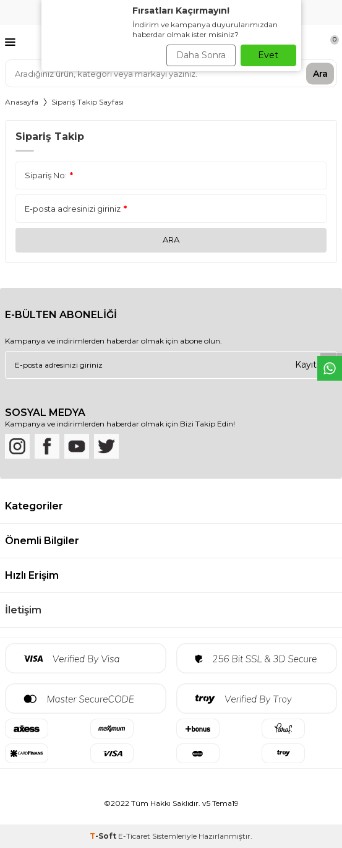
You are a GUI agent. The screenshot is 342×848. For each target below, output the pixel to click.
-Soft (104, 836)
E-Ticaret (134, 836)
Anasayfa (21, 101)
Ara (320, 73)
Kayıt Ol (311, 364)
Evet (268, 55)
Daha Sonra (201, 55)
